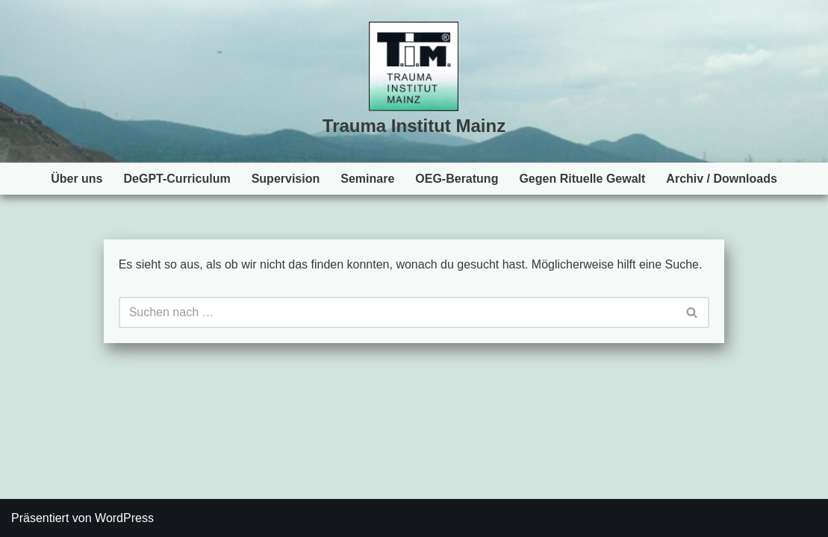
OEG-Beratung (456, 178)
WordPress (124, 518)
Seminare (367, 178)
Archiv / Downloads (721, 178)
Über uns (76, 178)
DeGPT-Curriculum (177, 178)
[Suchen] (397, 312)
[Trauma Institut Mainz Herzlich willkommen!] (414, 82)
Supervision (286, 178)
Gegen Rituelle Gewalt (582, 178)
